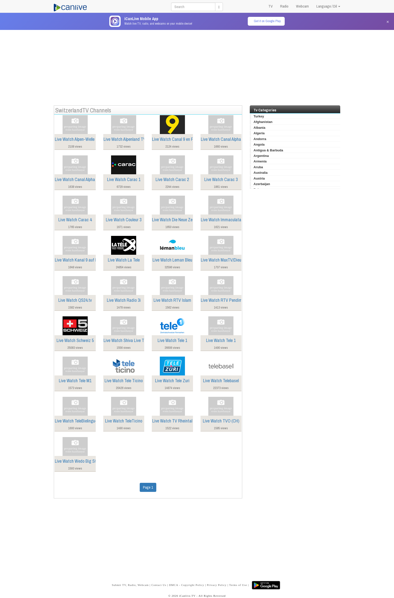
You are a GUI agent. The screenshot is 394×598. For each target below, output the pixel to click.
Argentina (261, 156)
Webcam (302, 6)
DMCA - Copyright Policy (186, 584)
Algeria (259, 133)
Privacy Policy (216, 584)
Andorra (260, 139)
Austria (259, 178)
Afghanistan (263, 122)
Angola (259, 144)
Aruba (258, 167)
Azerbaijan (262, 184)
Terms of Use (238, 584)
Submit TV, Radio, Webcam (130, 584)
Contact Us (158, 584)
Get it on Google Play (267, 21)
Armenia (260, 161)
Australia (261, 173)
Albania (259, 128)
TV (270, 6)
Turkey (259, 116)
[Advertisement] (197, 65)
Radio (284, 6)
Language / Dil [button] (328, 6)
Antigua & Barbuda (268, 150)
